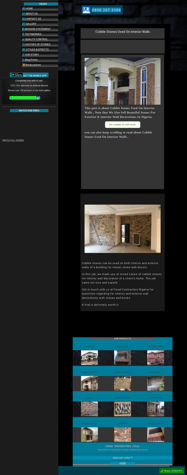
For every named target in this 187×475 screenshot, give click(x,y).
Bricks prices (31, 64)
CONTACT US (31, 18)
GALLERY (29, 23)
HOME (27, 8)
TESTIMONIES (31, 34)
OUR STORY (30, 54)
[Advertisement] (122, 46)
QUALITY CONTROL (35, 39)
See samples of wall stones (122, 124)
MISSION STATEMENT (36, 28)
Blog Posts (30, 59)
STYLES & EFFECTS (35, 49)
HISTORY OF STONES (36, 44)
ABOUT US (30, 13)
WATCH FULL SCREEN (13, 140)
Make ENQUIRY (171, 470)
